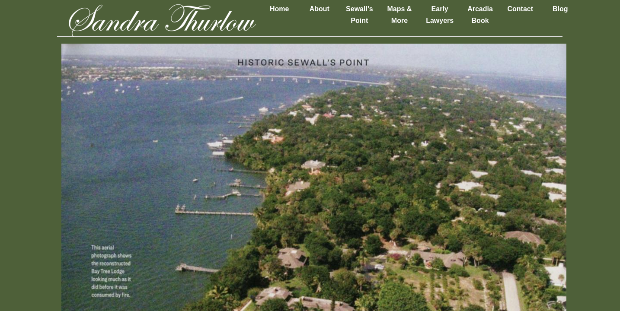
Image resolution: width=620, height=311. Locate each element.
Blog (560, 9)
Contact (520, 9)
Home (279, 9)
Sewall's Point (359, 14)
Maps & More (399, 14)
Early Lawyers (440, 14)
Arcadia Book (480, 14)
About (319, 9)
